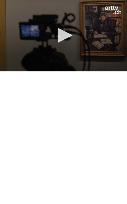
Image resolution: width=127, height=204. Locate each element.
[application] (63, 35)
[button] (64, 35)
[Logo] (113, 10)
